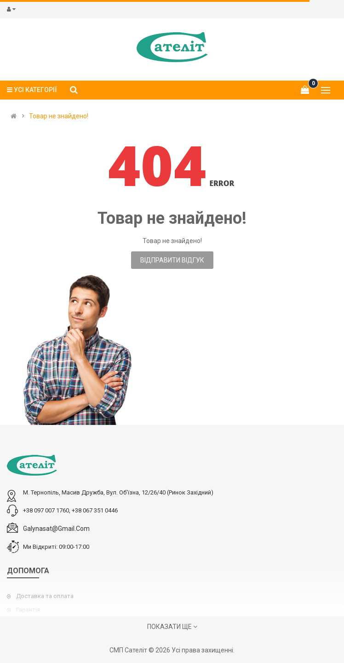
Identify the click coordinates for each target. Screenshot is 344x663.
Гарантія (28, 609)
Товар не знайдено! (58, 116)
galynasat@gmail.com (56, 528)
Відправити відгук (172, 260)
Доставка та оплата (45, 596)
